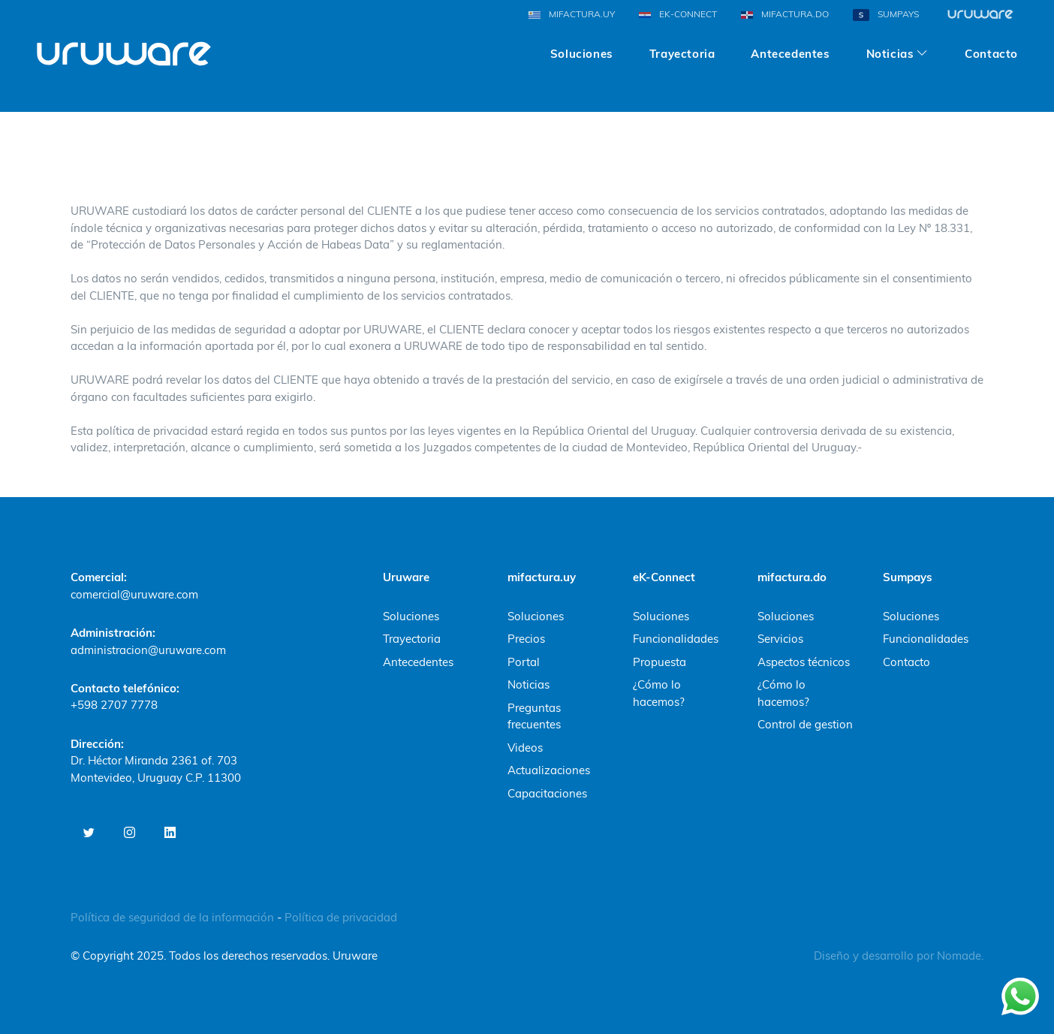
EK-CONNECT (678, 14)
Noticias (528, 684)
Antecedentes (790, 47)
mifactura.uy (541, 577)
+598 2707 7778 (114, 705)
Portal (523, 662)
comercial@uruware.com (134, 594)
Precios (526, 639)
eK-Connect (664, 577)
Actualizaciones (548, 770)
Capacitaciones (547, 793)
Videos (525, 747)
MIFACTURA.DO (785, 14)
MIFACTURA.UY (572, 14)
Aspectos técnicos (803, 662)
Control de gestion (805, 724)
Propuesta (659, 662)
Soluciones (581, 47)
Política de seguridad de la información (174, 917)
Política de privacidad (341, 917)
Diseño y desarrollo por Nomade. (898, 955)
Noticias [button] (890, 47)
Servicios (780, 639)
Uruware (406, 577)
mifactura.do (792, 577)
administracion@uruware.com (148, 650)
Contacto (991, 47)
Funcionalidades (675, 639)
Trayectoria (682, 47)
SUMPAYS (886, 14)
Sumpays (907, 577)
